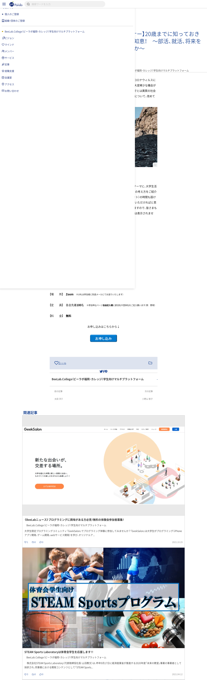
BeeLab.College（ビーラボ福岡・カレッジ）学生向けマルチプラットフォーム (84, 642)
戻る (49, 601)
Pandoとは (141, 664)
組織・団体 (63, 664)
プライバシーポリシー (70, 675)
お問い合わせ (96, 675)
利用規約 (46, 675)
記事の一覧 (191, 601)
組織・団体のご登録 (168, 664)
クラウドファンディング (111, 664)
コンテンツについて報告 (123, 675)
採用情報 (83, 664)
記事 (135, 642)
